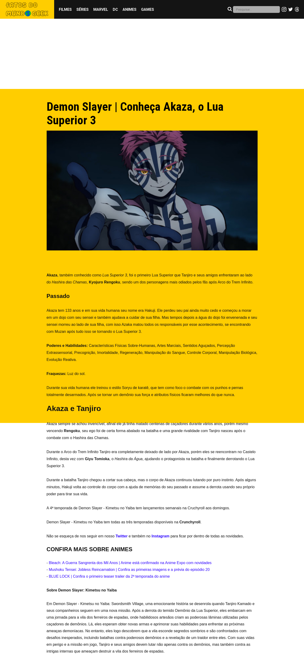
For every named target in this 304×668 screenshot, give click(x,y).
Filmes (65, 9)
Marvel (100, 9)
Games (147, 9)
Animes (129, 9)
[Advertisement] (152, 54)
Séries (82, 9)
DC (115, 9)
